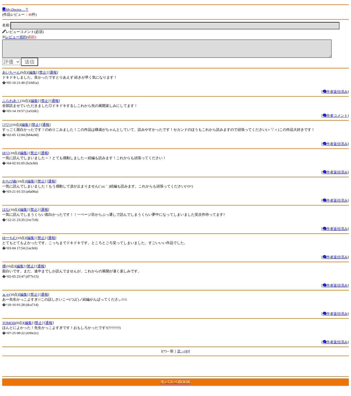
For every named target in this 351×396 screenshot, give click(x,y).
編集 (32, 76)
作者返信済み (335, 95)
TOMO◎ (9, 326)
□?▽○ (6, 128)
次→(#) (182, 354)
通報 (53, 76)
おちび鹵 (9, 184)
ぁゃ (5, 298)
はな (5, 213)
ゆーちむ (9, 241)
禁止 (42, 76)
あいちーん (11, 76)
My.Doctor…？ (15, 9)
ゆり (5, 156)
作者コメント (335, 119)
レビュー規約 (16, 37)
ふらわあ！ (11, 104)
